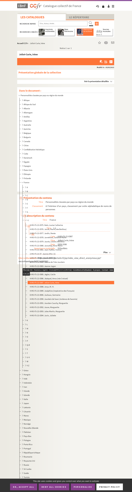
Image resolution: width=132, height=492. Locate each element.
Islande (27, 395)
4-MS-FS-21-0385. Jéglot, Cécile (42, 274)
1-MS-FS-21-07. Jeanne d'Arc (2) (43, 258)
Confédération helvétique (34, 149)
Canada (27, 141)
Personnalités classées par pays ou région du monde (42, 95)
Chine (26, 145)
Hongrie (27, 374)
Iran (25, 387)
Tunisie (26, 477)
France (26, 182)
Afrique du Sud (30, 104)
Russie (26, 465)
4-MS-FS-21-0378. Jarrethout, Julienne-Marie (48, 237)
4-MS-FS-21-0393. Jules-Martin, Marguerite (47, 311)
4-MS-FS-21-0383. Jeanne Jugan (43, 266)
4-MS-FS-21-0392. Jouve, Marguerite (44, 307)
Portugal (27, 448)
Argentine (28, 121)
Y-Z (28, 365)
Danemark (28, 157)
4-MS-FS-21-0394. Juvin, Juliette (43, 315)
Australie (27, 125)
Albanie (27, 108)
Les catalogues (32, 17)
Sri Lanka (27, 469)
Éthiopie (27, 174)
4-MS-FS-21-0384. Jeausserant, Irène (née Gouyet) (50, 270)
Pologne (27, 440)
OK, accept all (23, 487)
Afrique (26, 100)
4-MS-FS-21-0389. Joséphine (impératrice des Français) (52, 291)
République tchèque (32, 452)
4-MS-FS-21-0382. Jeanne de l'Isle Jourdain (47, 262)
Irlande (26, 391)
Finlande (27, 178)
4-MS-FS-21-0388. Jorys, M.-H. (42, 286)
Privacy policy (109, 487)
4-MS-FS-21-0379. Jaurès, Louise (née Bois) (47, 241)
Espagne (27, 166)
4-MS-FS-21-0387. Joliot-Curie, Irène (44, 282)
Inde (25, 378)
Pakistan (27, 432)
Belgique (27, 133)
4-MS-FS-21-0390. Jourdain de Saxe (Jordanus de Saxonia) (53, 299)
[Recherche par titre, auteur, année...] (62, 23)
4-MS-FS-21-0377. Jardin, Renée (43, 233)
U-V (28, 357)
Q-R (28, 345)
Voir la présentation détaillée (96, 81)
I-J (28, 220)
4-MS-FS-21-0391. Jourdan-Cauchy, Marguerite (49, 303)
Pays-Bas (27, 436)
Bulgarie (27, 137)
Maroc (26, 415)
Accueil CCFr (22, 43)
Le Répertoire (79, 17)
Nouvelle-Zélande (31, 428)
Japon (26, 403)
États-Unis (28, 170)
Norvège (27, 424)
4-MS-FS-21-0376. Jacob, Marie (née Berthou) (48, 229)
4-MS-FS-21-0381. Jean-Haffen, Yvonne (45, 249)
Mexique (27, 419)
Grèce (26, 370)
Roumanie (28, 456)
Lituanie (27, 411)
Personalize (83, 487)
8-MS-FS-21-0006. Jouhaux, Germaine (45, 295)
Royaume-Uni (29, 461)
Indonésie (28, 382)
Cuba (26, 153)
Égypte (26, 162)
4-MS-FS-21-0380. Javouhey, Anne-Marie (46, 245)
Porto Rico (28, 444)
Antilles (27, 116)
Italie (26, 399)
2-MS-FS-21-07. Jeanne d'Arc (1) (43, 254)
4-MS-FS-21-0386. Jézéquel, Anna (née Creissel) (49, 278)
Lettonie (27, 407)
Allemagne (28, 112)
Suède (26, 473)
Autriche (27, 129)
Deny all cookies (54, 487)
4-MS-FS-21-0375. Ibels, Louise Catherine (46, 225)
